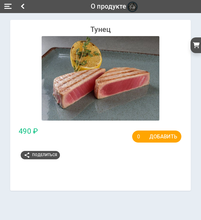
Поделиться (40, 155)
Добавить (163, 136)
